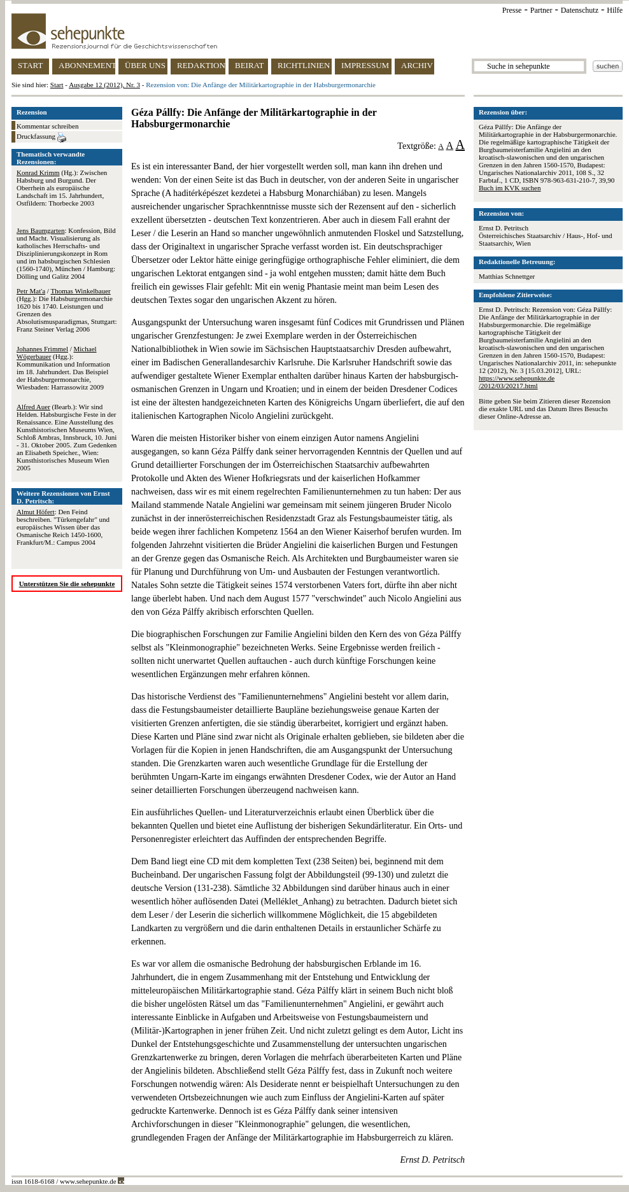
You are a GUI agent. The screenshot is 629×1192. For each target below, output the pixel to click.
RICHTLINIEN (304, 65)
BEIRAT (249, 65)
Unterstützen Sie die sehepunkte (67, 583)
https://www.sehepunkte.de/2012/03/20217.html (517, 381)
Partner (541, 10)
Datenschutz (579, 10)
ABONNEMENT (87, 65)
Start (57, 84)
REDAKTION (201, 65)
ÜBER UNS (145, 65)
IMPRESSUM (365, 65)
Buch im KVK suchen (510, 188)
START (30, 65)
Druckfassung (41, 137)
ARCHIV (417, 65)
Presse (512, 10)
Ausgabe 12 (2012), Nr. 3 (104, 84)
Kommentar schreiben (47, 126)
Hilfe (615, 10)
